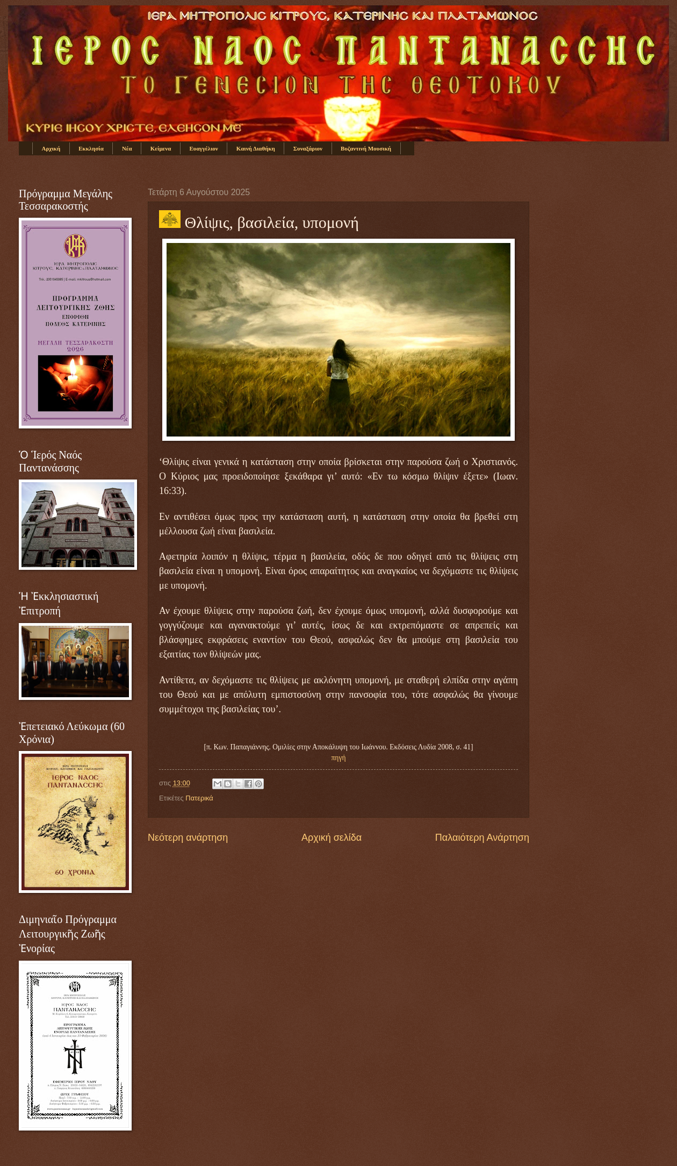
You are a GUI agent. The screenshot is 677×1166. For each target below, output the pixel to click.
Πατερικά (199, 798)
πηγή (339, 758)
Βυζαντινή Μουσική (366, 148)
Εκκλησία (91, 148)
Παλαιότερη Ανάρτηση (482, 837)
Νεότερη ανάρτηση (188, 837)
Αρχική (51, 148)
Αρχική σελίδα (331, 837)
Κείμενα (160, 148)
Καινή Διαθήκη (255, 148)
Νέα (127, 148)
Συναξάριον (307, 148)
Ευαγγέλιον (203, 148)
